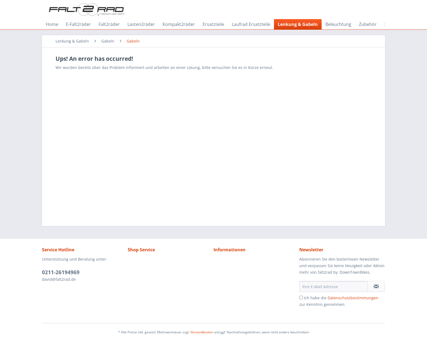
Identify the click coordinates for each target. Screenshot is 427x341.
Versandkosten (201, 332)
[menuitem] (52, 24)
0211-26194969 (61, 272)
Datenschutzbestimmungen (353, 297)
